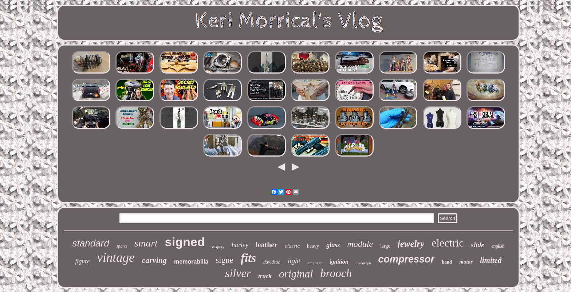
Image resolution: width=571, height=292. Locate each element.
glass (333, 245)
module (360, 244)
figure (82, 261)
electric (448, 243)
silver (238, 273)
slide (477, 245)
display (218, 247)
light (294, 261)
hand (447, 262)
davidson (271, 262)
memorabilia (191, 262)
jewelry (411, 244)
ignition (339, 262)
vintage (116, 257)
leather (266, 245)
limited (491, 260)
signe (224, 260)
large (385, 246)
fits (248, 258)
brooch (336, 273)
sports (122, 246)
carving (154, 260)
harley (240, 245)
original (296, 274)
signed (185, 242)
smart (146, 243)
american (315, 263)
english (497, 246)
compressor (406, 259)
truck (265, 276)
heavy (313, 246)
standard (90, 243)
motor (466, 262)
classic (292, 246)
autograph (363, 263)
